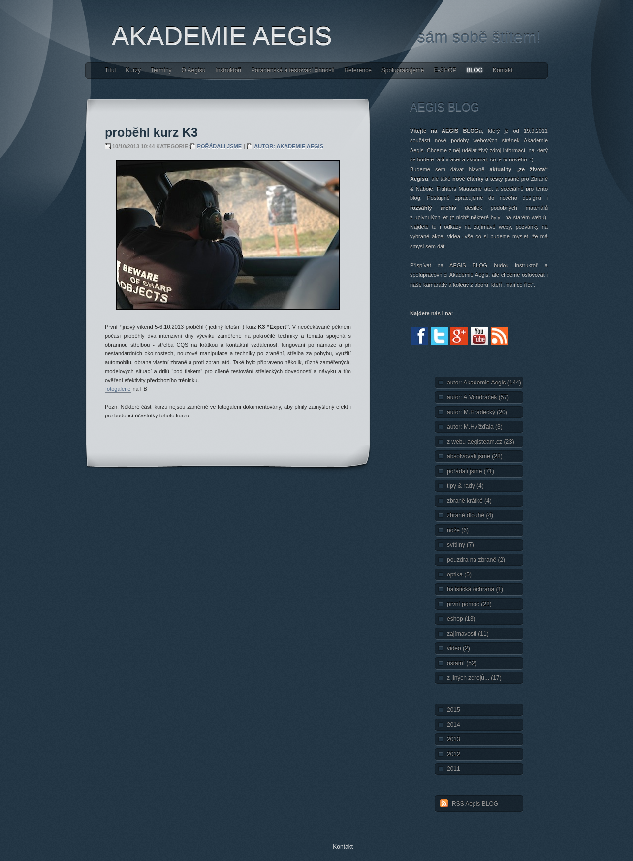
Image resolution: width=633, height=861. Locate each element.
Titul (110, 70)
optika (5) (459, 574)
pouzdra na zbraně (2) (476, 559)
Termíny (161, 70)
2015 (453, 709)
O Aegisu (194, 70)
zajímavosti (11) (468, 633)
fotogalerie (117, 389)
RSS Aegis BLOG (475, 803)
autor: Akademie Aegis (288, 146)
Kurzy (133, 70)
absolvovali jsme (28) (475, 456)
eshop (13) (461, 618)
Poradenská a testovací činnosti (292, 70)
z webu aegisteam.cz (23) (480, 441)
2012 (453, 754)
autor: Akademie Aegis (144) (484, 382)
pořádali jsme (219, 146)
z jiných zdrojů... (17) (474, 677)
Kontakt (503, 70)
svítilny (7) (460, 545)
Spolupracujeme (402, 70)
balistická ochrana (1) (475, 589)
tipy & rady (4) (465, 485)
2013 (453, 739)
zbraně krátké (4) (469, 500)
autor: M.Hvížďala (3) (475, 426)
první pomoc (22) (469, 604)
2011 (453, 768)
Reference (357, 70)
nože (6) (458, 530)
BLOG (475, 70)
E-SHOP (445, 70)
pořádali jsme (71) (470, 471)
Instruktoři (228, 70)
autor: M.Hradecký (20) (477, 412)
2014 (453, 724)
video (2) (458, 648)
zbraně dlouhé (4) (470, 515)
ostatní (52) (462, 663)
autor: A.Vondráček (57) (478, 397)
